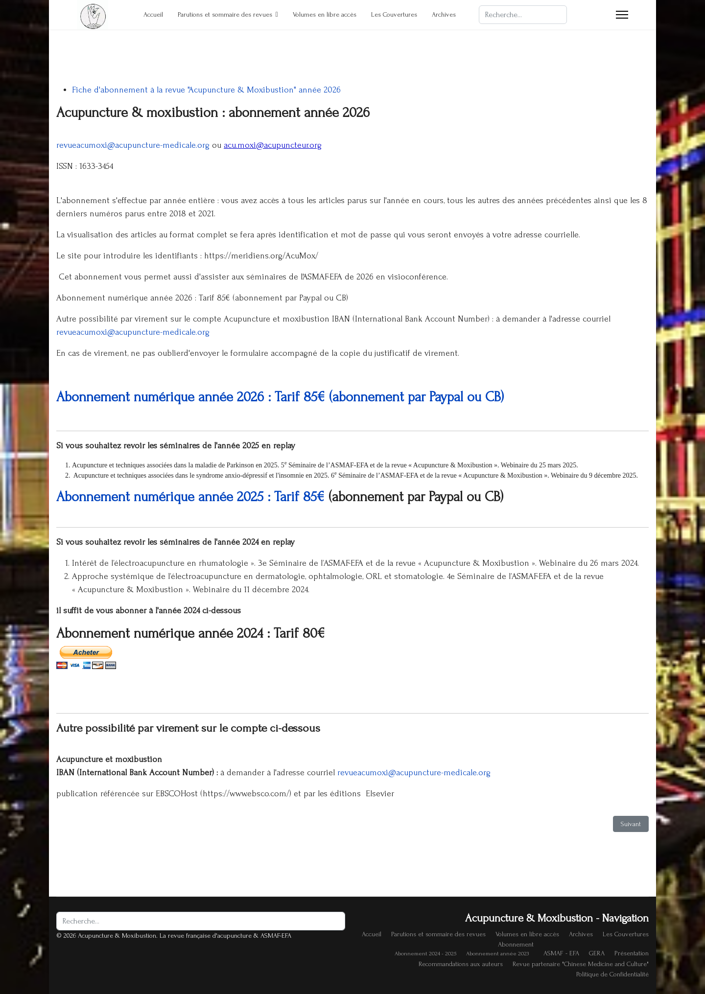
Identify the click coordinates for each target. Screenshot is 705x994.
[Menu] (622, 14)
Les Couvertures (394, 14)
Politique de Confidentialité (612, 974)
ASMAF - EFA (561, 953)
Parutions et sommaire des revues (225, 14)
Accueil (153, 14)
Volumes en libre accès (324, 14)
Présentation (631, 953)
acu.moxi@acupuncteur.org (273, 145)
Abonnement (516, 944)
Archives (444, 14)
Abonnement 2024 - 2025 (425, 953)
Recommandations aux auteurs (461, 964)
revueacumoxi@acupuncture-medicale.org (133, 145)
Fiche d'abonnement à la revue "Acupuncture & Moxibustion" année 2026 (206, 89)
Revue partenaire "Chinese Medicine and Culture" (581, 964)
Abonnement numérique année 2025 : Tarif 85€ (190, 497)
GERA (597, 953)
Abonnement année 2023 (497, 953)
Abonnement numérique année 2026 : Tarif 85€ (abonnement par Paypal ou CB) (280, 397)
